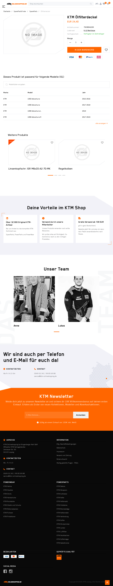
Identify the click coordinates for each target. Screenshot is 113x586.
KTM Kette (60, 498)
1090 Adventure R (34, 117)
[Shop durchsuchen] (58, 4)
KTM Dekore (61, 486)
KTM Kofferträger (63, 539)
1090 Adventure (34, 105)
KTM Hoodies (8, 490)
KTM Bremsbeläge (63, 509)
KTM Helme (7, 486)
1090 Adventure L (34, 111)
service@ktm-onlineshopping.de (45, 376)
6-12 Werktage (89, 30)
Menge (70, 38)
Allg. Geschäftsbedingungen (66, 444)
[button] (50, 175)
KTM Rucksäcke (9, 501)
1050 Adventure (34, 99)
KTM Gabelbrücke (63, 543)
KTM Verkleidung (63, 516)
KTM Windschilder (63, 524)
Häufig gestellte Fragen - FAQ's (67, 463)
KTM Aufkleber (62, 494)
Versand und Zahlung (64, 455)
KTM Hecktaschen (63, 535)
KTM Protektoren (9, 516)
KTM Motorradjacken (10, 509)
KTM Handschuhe (9, 498)
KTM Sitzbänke (62, 505)
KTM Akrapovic (62, 490)
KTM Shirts (7, 494)
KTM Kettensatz (62, 501)
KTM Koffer (61, 520)
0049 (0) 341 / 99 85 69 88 (45, 373)
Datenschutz (61, 448)
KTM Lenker (61, 528)
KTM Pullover (8, 513)
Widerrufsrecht (62, 459)
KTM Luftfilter (62, 532)
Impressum (60, 451)
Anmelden (80, 415)
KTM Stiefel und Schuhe (12, 505)
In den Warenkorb (84, 50)
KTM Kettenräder (63, 513)
